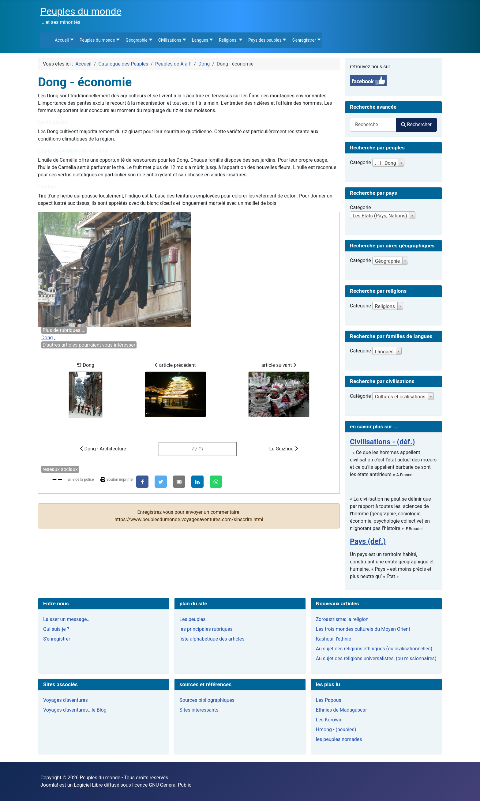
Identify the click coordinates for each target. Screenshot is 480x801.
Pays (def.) (368, 541)
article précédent (175, 389)
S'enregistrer (56, 639)
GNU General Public (170, 785)
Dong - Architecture (103, 449)
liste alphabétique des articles (211, 639)
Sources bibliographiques (206, 700)
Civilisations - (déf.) (382, 442)
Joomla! (49, 785)
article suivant (278, 389)
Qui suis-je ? (56, 629)
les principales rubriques (205, 629)
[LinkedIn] (197, 482)
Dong (47, 337)
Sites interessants (198, 710)
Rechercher (416, 124)
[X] (161, 482)
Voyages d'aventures (65, 700)
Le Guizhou (283, 449)
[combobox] (373, 125)
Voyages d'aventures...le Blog (75, 710)
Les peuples (192, 619)
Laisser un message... (67, 619)
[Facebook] (142, 482)
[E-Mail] (179, 482)
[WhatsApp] (216, 482)
